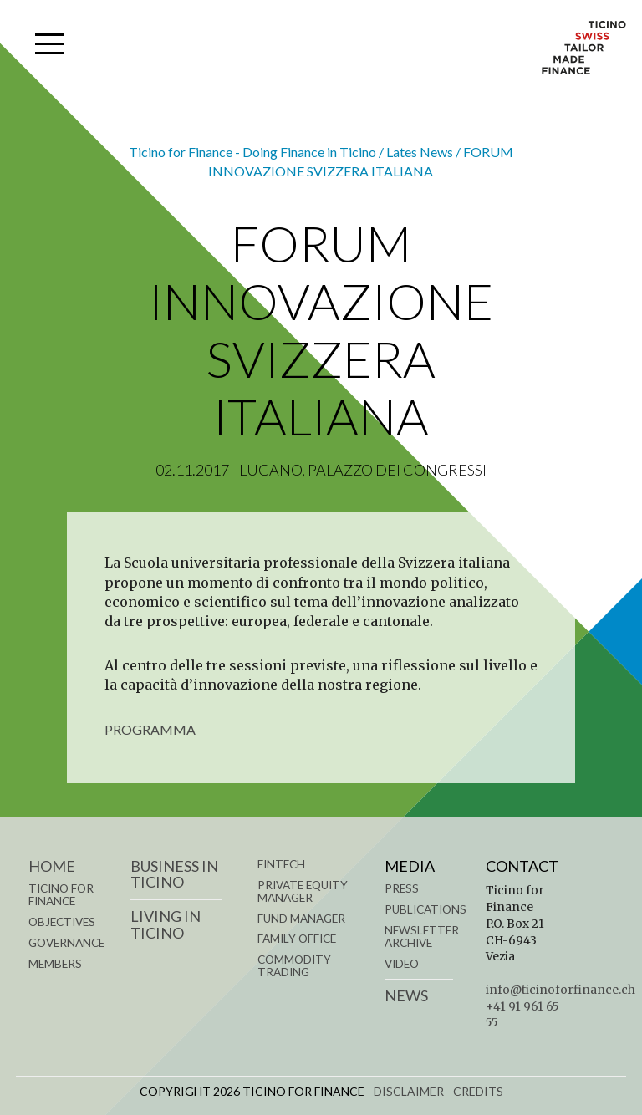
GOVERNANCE (66, 943)
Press (402, 888)
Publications (425, 909)
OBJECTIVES (61, 922)
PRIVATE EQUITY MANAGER (302, 891)
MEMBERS (55, 963)
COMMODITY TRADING (294, 966)
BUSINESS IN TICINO (174, 874)
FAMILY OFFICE (296, 938)
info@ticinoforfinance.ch (560, 990)
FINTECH (281, 864)
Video (402, 963)
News (406, 995)
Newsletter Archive (422, 937)
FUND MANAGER (301, 918)
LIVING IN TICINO (165, 924)
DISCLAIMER (409, 1091)
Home (51, 866)
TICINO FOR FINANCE (61, 895)
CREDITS (478, 1091)
